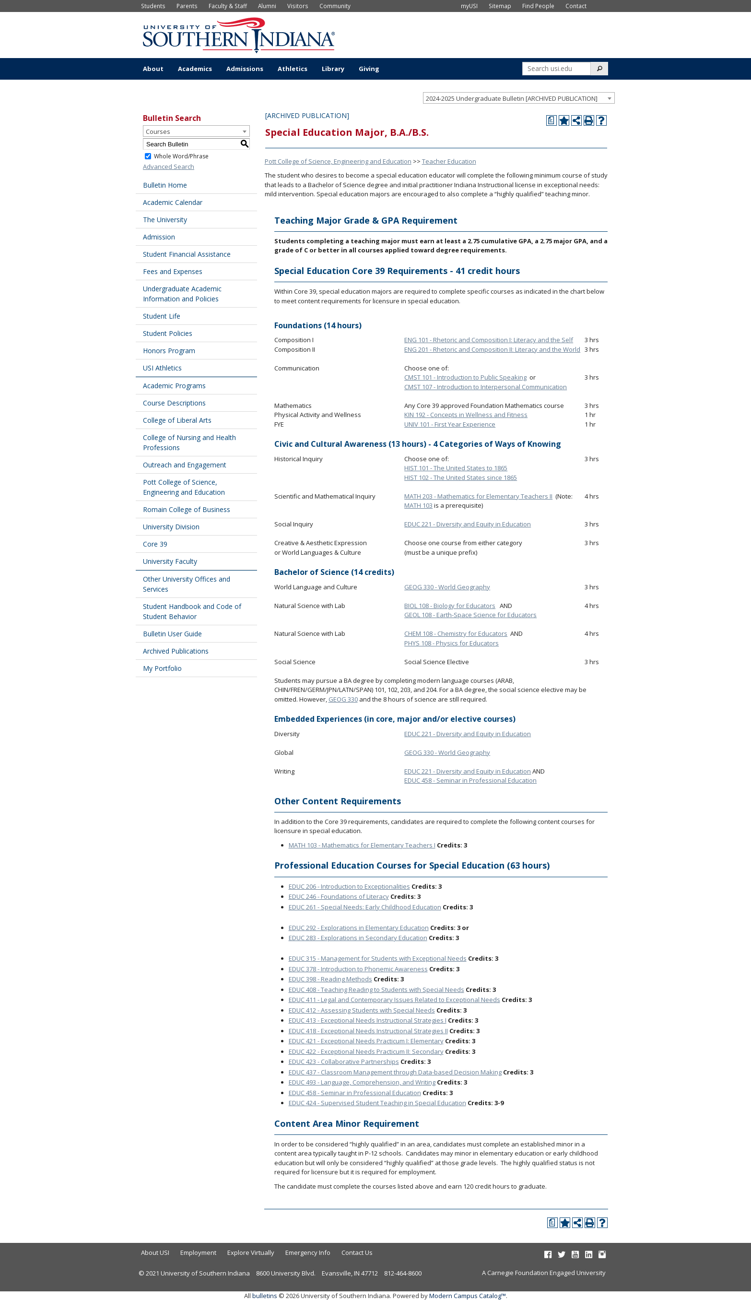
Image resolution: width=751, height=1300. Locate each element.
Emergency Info (307, 1252)
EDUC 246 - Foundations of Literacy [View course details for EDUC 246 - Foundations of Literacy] (339, 896)
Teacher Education (449, 161)
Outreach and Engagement (184, 464)
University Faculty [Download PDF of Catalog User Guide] (170, 561)
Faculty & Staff (228, 6)
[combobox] (519, 98)
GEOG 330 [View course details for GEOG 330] (343, 699)
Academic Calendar (172, 202)
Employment (198, 1252)
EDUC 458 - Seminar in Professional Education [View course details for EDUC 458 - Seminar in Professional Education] (470, 780)
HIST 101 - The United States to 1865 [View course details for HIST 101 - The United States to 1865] (455, 468)
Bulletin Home (165, 185)
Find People (538, 6)
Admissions (244, 68)
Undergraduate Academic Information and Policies (182, 293)
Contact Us (357, 1252)
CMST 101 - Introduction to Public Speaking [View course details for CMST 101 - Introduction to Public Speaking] (465, 377)
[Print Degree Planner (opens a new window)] (551, 120)
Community (335, 6)
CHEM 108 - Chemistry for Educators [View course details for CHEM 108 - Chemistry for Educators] (455, 633)
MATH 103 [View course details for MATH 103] (418, 505)
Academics (195, 68)
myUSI (469, 6)
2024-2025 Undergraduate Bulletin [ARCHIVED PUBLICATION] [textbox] (512, 98)
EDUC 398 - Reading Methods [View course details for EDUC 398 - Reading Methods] (330, 979)
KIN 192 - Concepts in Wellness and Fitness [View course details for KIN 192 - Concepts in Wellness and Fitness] (466, 414)
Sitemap (500, 6)
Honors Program (169, 350)
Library (333, 68)
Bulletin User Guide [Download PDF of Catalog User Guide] (172, 633)
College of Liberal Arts (177, 420)
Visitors (297, 6)
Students (153, 6)
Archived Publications (176, 651)
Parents (187, 6)
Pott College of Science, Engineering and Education (184, 487)
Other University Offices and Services (186, 584)
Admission (159, 236)
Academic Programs (174, 385)
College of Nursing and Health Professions (189, 442)
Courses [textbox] (158, 131)
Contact (576, 6)
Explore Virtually (250, 1252)
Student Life (161, 316)
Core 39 (155, 544)
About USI (155, 1252)
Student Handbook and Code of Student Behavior (192, 611)
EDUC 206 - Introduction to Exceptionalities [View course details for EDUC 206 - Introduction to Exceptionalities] (349, 886)
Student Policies (167, 333)
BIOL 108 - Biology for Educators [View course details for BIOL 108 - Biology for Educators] (449, 605)
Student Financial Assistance (187, 254)
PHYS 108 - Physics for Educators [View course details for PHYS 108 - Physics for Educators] (451, 643)
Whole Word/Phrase (181, 156)
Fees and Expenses (172, 271)
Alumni (267, 6)
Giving (369, 68)
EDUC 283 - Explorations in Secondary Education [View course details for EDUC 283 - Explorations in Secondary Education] (358, 937)
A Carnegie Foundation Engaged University (544, 1272)
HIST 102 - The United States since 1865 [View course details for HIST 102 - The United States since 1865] (460, 477)
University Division (171, 526)
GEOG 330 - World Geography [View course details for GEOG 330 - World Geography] (447, 587)
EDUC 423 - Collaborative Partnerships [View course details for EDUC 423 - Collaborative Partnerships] (344, 1061)
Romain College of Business (186, 509)
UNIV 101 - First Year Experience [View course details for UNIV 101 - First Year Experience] (449, 424)
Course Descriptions (174, 402)
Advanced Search (168, 166)
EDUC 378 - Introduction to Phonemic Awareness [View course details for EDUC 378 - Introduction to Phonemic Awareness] (358, 969)
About (153, 68)
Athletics (292, 68)
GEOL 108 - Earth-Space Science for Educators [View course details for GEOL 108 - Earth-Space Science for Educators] (470, 614)
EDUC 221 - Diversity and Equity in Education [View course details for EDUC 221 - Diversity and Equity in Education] (467, 524)
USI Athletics (162, 367)
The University (165, 219)
